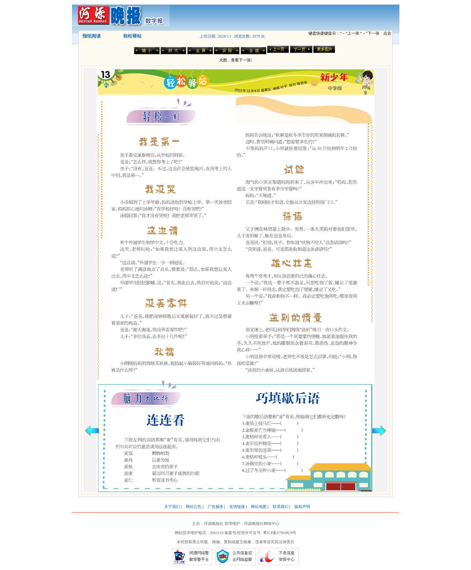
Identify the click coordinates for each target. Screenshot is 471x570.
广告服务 (215, 506)
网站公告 (193, 506)
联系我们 (280, 506)
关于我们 (172, 506)
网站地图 (259, 506)
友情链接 (237, 506)
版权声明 (302, 506)
